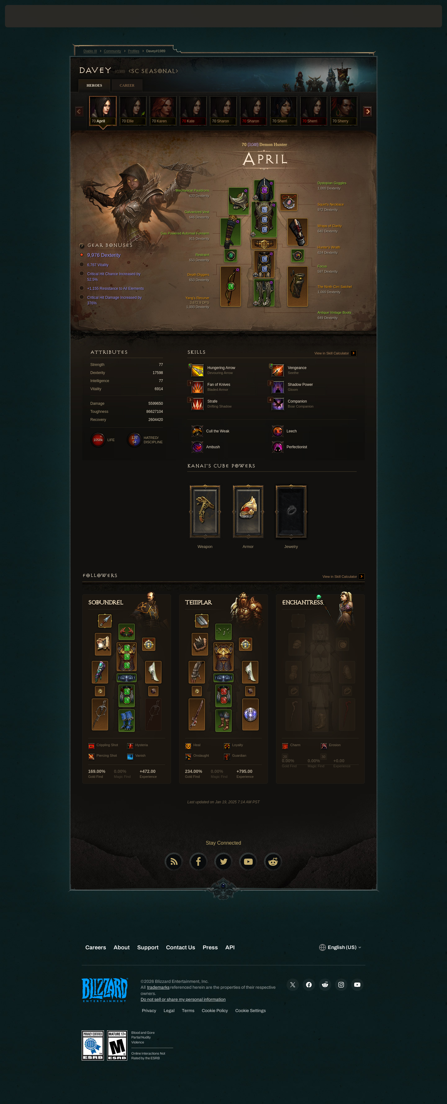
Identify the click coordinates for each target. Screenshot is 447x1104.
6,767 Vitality (95, 265)
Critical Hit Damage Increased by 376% (111, 300)
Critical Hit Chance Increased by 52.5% (110, 276)
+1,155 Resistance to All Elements (112, 288)
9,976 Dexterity (101, 255)
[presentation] (28, 16)
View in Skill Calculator (335, 353)
